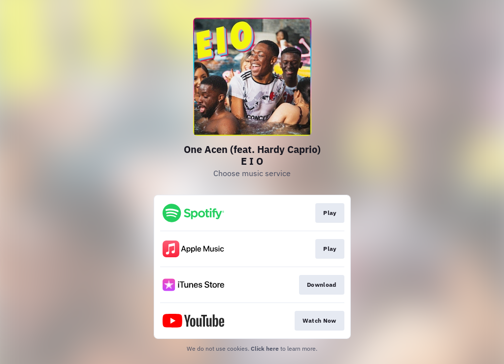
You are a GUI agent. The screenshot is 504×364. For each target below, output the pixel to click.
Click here (265, 348)
